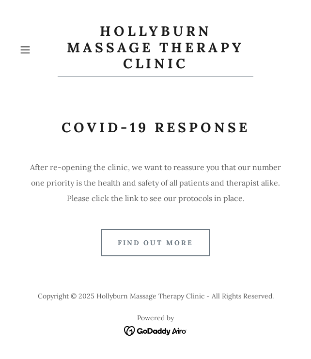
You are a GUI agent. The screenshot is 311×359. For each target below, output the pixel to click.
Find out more (156, 242)
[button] (37, 50)
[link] (156, 50)
